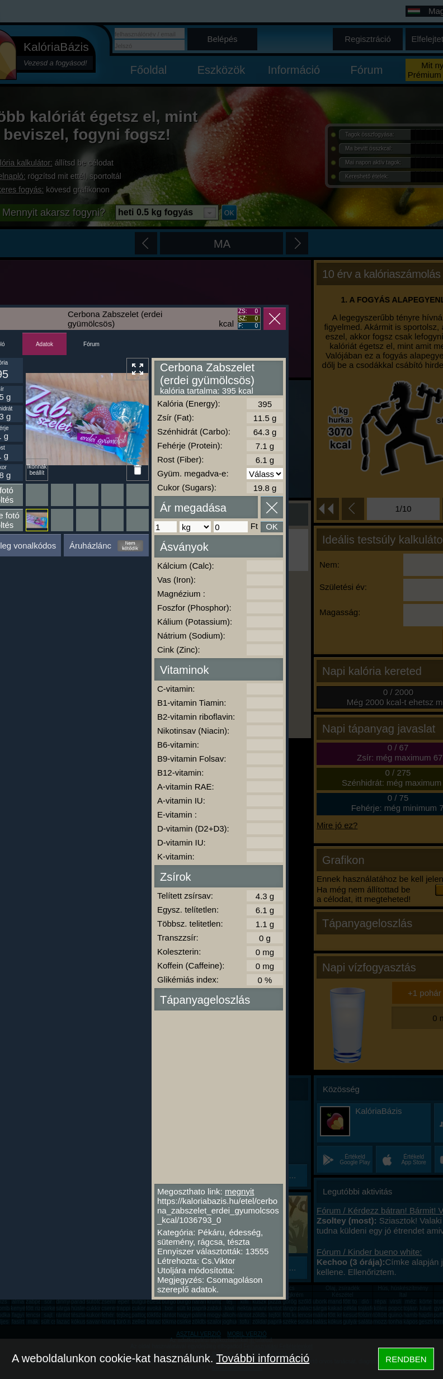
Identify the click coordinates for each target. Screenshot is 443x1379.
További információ (262, 1358)
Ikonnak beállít (36, 470)
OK (272, 526)
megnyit (240, 1191)
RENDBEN (405, 1359)
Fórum (91, 344)
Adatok (44, 344)
